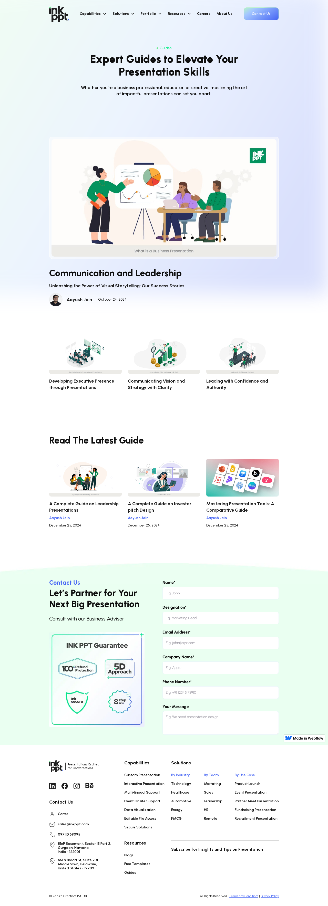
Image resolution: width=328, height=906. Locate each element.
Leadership (213, 801)
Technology (181, 784)
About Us (224, 14)
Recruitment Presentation (256, 818)
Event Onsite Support (142, 801)
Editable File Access (140, 818)
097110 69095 (69, 835)
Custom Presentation (142, 775)
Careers (203, 14)
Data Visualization (140, 810)
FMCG (176, 818)
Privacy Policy (270, 896)
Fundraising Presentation (255, 810)
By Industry (180, 775)
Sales (208, 792)
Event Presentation (250, 792)
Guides (130, 872)
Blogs (129, 855)
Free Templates (137, 864)
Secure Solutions (138, 827)
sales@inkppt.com (73, 824)
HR (206, 810)
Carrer (63, 814)
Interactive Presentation (144, 784)
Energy (176, 810)
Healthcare (180, 792)
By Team (211, 775)
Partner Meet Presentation (257, 801)
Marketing (212, 784)
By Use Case (245, 775)
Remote (210, 818)
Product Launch (247, 784)
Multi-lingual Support (142, 792)
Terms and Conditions (243, 896)
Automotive (181, 801)
